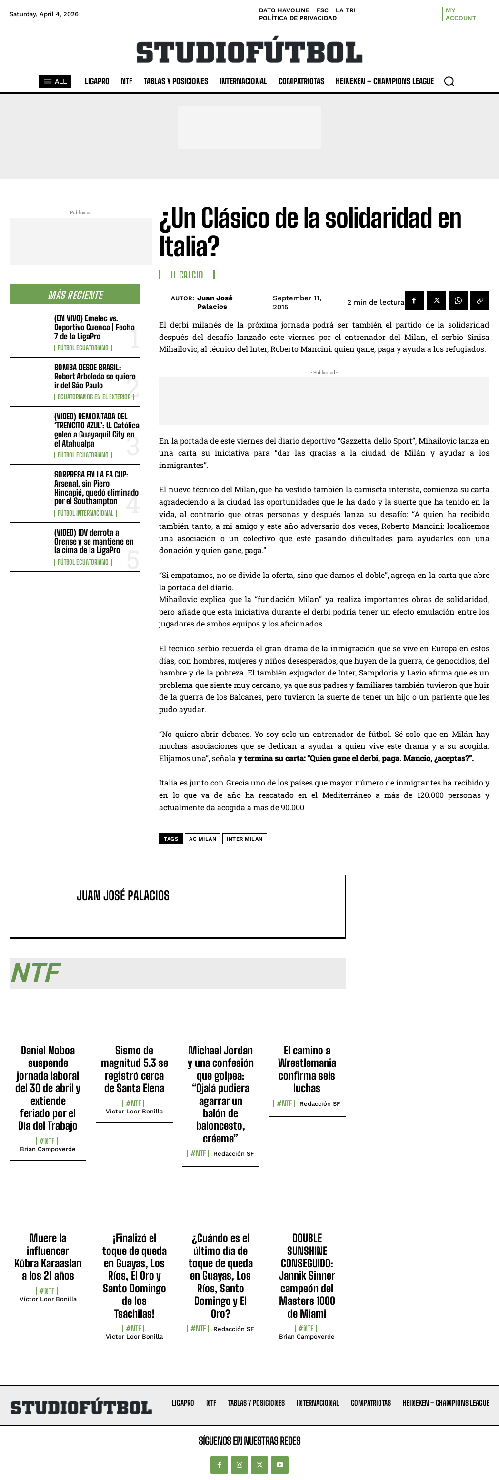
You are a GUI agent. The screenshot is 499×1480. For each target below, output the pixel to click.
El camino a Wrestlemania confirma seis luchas (307, 1069)
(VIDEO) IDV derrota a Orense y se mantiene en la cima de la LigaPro (94, 541)
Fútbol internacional (85, 513)
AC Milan (202, 839)
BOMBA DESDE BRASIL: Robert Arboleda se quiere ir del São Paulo (95, 376)
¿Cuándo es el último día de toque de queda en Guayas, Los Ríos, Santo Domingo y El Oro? (221, 1276)
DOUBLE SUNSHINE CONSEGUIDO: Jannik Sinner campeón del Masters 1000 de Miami (307, 1276)
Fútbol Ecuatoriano (83, 348)
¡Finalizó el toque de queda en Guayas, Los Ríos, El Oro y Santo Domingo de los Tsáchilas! (134, 1276)
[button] (449, 81)
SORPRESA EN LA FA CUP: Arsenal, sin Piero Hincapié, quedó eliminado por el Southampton (96, 487)
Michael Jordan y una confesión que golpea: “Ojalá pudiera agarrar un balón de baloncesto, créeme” (221, 1094)
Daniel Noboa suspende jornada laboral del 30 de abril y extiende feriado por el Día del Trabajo (47, 1088)
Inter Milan (245, 839)
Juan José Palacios (215, 302)
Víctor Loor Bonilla (134, 1111)
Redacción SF (233, 1153)
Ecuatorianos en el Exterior (94, 397)
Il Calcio (186, 274)
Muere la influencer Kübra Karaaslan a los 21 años (47, 1257)
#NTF (46, 1141)
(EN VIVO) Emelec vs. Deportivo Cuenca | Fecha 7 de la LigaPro (94, 327)
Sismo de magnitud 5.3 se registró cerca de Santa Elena (134, 1069)
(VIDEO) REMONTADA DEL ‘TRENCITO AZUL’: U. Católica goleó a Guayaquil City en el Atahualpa (97, 429)
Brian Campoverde (48, 1148)
